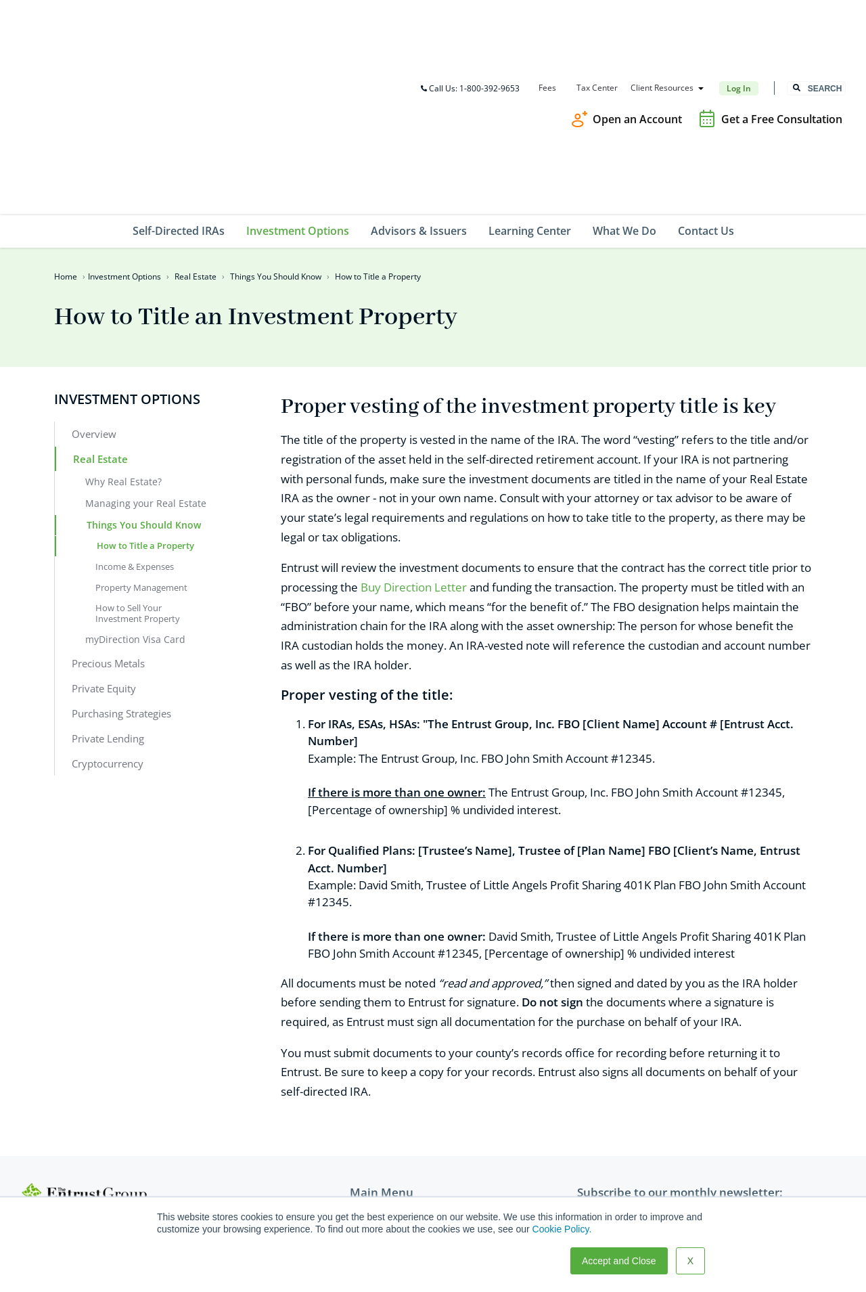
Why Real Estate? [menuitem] (123, 332)
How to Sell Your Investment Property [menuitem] (137, 464)
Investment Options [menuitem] (297, 81)
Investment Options (124, 127)
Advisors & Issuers (391, 1117)
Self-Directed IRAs (390, 1077)
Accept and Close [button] (619, 1260)
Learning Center (386, 1136)
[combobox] (816, 14)
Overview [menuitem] (94, 285)
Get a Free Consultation (781, 44)
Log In (738, 14)
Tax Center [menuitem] (596, 13)
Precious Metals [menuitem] (108, 514)
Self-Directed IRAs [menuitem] (179, 81)
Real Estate (195, 127)
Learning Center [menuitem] (529, 81)
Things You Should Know (275, 127)
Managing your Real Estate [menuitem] (145, 354)
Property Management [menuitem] (141, 438)
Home (65, 127)
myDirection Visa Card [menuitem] (135, 490)
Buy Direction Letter (414, 439)
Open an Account (637, 44)
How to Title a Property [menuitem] (145, 397)
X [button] (690, 1260)
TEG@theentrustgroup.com (103, 1157)
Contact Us (374, 1175)
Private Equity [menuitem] (104, 539)
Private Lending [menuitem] (108, 589)
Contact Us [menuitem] (706, 81)
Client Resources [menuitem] (661, 13)
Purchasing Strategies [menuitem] (121, 564)
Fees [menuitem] (546, 13)
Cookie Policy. (562, 1229)
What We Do (377, 1156)
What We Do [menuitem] (624, 81)
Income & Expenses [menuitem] (134, 417)
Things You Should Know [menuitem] (144, 376)
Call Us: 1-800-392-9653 (469, 14)
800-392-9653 (72, 1102)
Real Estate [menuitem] (100, 310)
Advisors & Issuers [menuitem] (419, 81)
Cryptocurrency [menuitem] (107, 614)
